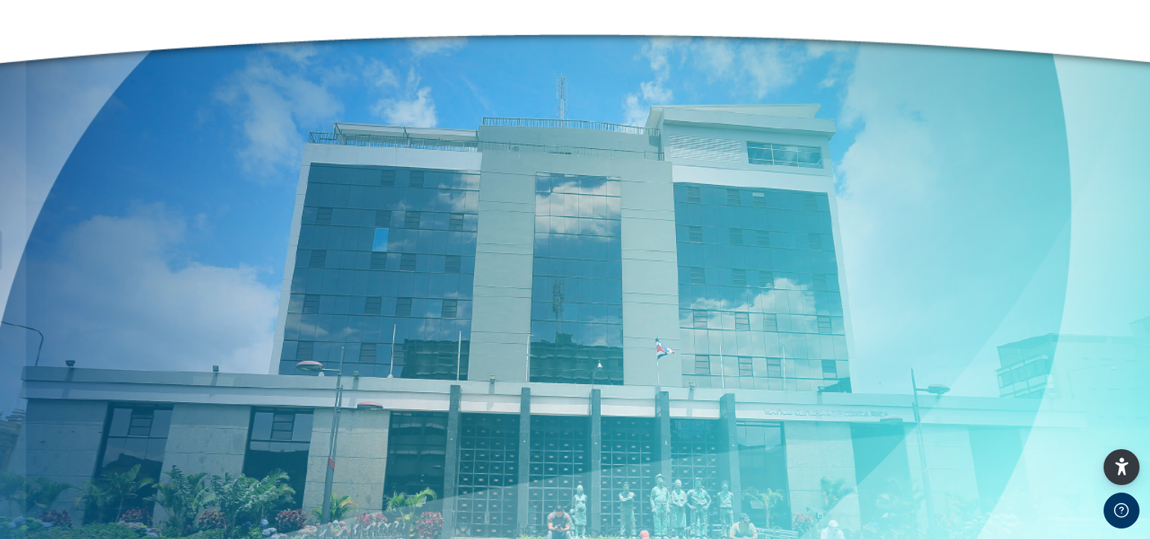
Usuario (44, 420)
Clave (39, 496)
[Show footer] (1122, 511)
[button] (1122, 467)
